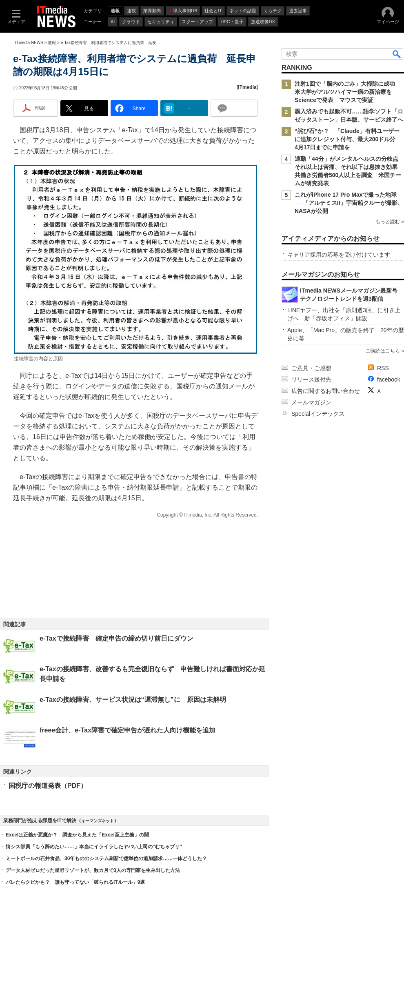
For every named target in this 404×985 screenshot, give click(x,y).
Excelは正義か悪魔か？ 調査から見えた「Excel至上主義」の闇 (77, 835)
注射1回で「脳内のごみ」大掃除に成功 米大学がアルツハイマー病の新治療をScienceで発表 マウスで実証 (348, 91)
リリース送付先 (311, 379)
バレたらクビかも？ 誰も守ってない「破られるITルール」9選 (75, 882)
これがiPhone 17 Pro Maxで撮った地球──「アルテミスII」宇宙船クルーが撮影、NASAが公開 (349, 202)
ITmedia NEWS (29, 42)
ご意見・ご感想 (311, 368)
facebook (388, 379)
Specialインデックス (317, 413)
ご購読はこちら (383, 351)
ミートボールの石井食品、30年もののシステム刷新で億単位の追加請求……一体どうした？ (106, 858)
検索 (397, 54)
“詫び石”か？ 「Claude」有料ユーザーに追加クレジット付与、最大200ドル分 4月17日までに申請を (348, 139)
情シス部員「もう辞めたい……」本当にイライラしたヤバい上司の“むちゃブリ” (94, 847)
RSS (383, 368)
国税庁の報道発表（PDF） (48, 785)
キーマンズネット (97, 821)
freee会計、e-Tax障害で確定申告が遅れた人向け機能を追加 (127, 730)
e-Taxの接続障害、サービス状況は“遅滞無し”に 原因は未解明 (133, 699)
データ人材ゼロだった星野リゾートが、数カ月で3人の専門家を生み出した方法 (93, 870)
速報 (52, 42)
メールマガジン (311, 402)
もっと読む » (389, 221)
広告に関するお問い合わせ (325, 391)
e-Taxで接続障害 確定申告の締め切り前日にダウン (116, 638)
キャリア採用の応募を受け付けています (338, 254)
